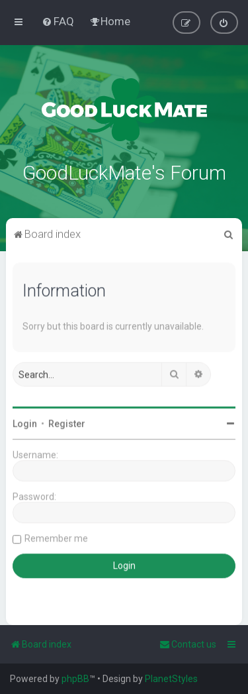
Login (25, 422)
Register (66, 422)
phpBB (75, 678)
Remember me (56, 537)
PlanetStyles (171, 678)
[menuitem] (57, 21)
